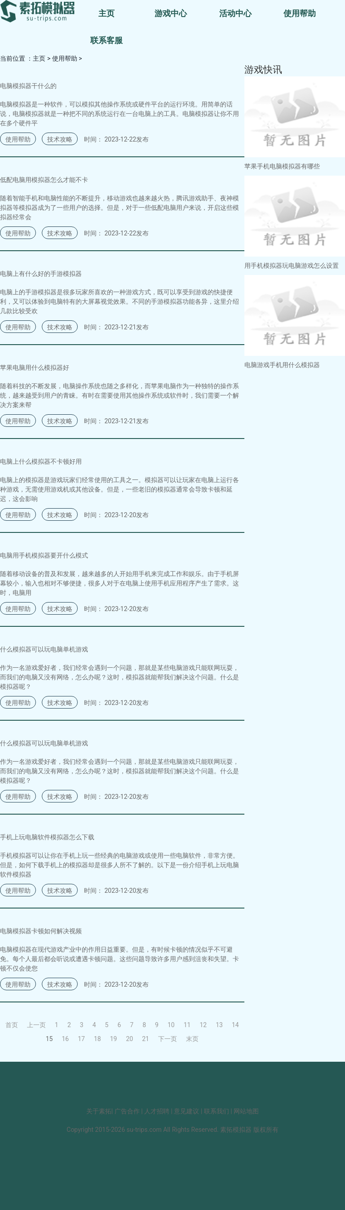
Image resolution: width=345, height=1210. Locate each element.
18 (97, 1038)
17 (81, 1038)
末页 (192, 1038)
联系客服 (106, 40)
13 (219, 1024)
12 (203, 1024)
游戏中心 (171, 13)
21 (145, 1038)
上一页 (36, 1024)
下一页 (167, 1038)
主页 (106, 13)
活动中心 (235, 13)
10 (171, 1024)
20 (129, 1038)
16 (65, 1038)
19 (113, 1038)
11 (187, 1024)
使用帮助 (299, 13)
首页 (11, 1024)
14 (235, 1024)
